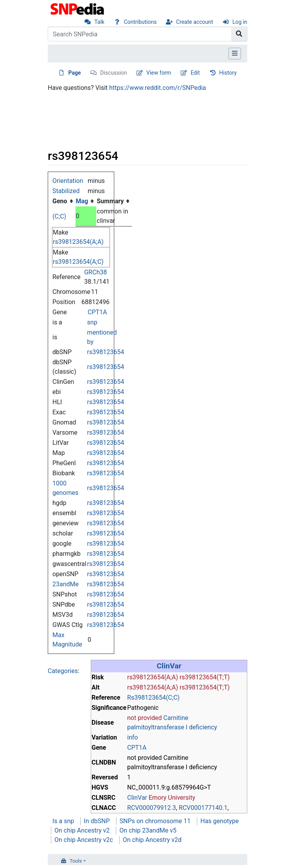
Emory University (172, 797)
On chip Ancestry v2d (152, 840)
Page (74, 73)
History (228, 73)
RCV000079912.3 (151, 807)
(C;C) (59, 216)
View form (158, 73)
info (132, 737)
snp (92, 322)
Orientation (67, 180)
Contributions (140, 22)
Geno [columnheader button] (59, 201)
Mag (82, 201)
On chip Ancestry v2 (82, 830)
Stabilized (65, 191)
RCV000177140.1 (203, 807)
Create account (194, 22)
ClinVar (169, 665)
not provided (144, 718)
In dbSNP (97, 821)
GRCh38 (95, 272)
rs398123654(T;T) (205, 677)
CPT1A (97, 312)
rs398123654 (105, 352)
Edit (195, 73)
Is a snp (63, 821)
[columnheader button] (86, 201)
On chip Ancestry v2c (83, 840)
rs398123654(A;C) (78, 261)
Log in (239, 22)
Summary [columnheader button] (110, 201)
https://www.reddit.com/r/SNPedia (157, 87)
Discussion (113, 73)
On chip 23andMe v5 (147, 830)
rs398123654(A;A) (78, 241)
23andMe (65, 584)
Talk (99, 22)
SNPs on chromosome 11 (155, 821)
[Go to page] (239, 34)
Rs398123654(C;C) (153, 697)
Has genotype (219, 821)
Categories (63, 671)
